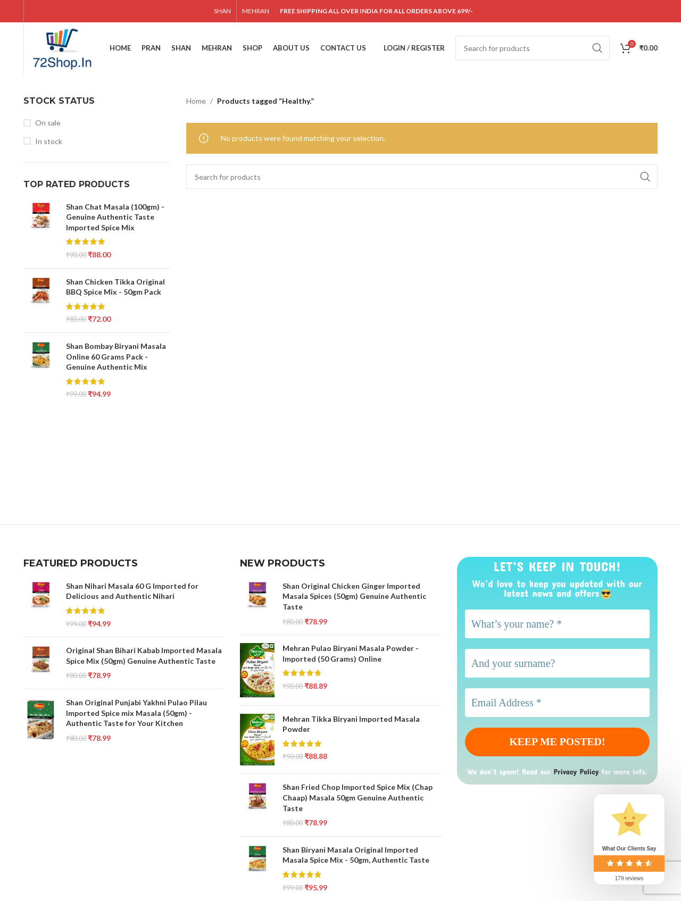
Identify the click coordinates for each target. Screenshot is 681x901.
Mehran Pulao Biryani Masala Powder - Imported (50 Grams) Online (351, 655)
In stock (48, 142)
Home (196, 102)
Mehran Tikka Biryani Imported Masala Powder (351, 726)
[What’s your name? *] (557, 625)
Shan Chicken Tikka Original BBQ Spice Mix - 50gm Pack (115, 288)
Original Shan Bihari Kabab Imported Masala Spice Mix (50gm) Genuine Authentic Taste (144, 658)
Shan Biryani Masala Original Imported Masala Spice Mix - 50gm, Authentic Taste (356, 856)
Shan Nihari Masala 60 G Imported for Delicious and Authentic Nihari (132, 593)
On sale (48, 124)
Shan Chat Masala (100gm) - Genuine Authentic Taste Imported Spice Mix (115, 218)
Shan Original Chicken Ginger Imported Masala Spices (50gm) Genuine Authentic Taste (354, 598)
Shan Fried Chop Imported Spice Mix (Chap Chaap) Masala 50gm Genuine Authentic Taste (358, 799)
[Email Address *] (557, 704)
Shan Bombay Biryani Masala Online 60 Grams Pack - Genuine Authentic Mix (116, 358)
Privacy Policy (578, 772)
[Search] (532, 49)
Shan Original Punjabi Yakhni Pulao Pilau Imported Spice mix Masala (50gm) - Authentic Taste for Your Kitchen (136, 714)
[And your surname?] (557, 664)
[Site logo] (65, 48)
